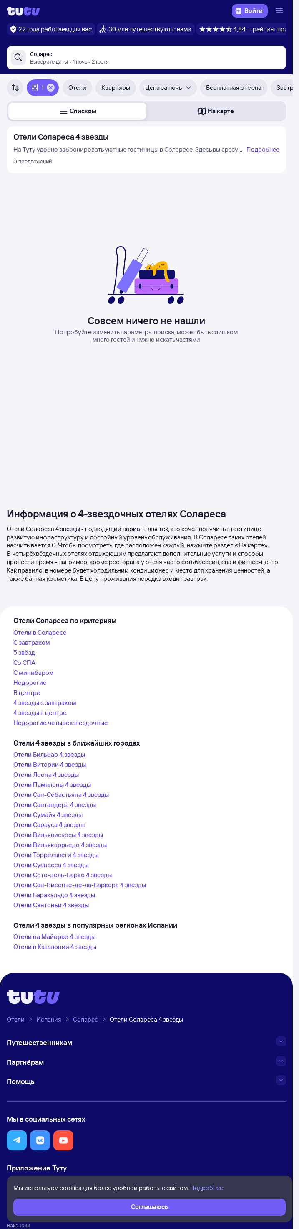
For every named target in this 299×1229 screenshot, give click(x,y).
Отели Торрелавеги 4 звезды (55, 855)
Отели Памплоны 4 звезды (52, 785)
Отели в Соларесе (40, 632)
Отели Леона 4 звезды (46, 775)
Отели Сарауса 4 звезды (49, 825)
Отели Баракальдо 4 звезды (54, 895)
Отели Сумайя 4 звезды (48, 815)
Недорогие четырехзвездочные (60, 723)
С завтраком (31, 642)
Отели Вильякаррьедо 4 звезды (60, 845)
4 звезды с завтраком (44, 703)
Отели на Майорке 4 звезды (54, 937)
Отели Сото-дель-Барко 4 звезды (62, 875)
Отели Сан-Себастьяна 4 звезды (61, 795)
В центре (26, 693)
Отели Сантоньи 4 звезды (51, 905)
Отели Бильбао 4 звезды (49, 754)
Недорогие (30, 683)
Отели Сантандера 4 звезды (54, 805)
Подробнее (262, 149)
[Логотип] (23, 10)
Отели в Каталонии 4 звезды (54, 947)
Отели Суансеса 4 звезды (50, 865)
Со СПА (24, 663)
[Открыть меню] (280, 11)
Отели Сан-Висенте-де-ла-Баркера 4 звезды (79, 885)
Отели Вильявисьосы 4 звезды (58, 835)
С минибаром (33, 673)
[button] (77, 111)
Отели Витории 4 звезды (49, 764)
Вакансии (18, 1225)
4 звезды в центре (40, 713)
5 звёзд (24, 652)
